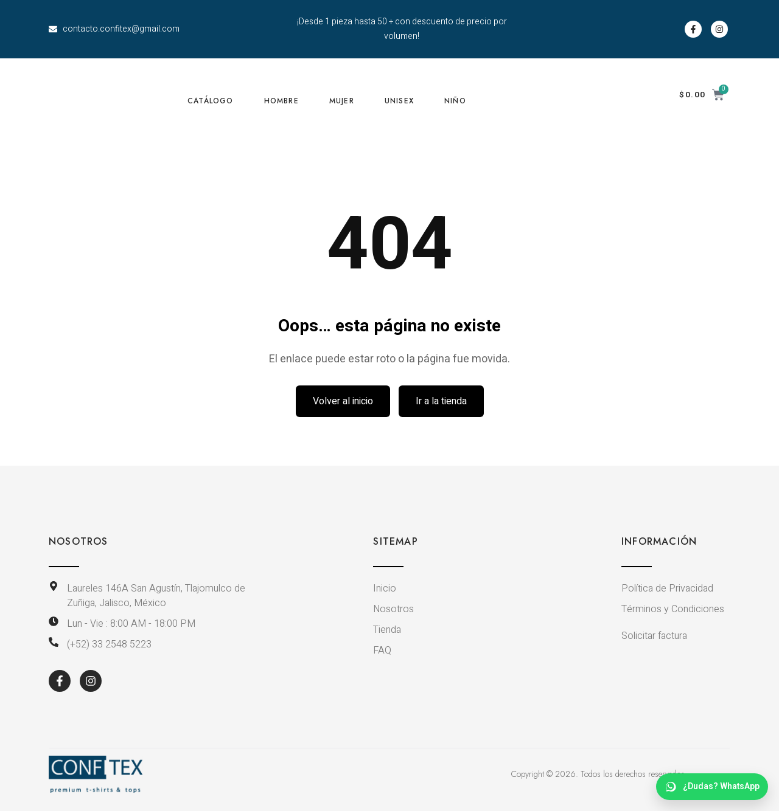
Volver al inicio (343, 401)
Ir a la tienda (441, 401)
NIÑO (455, 100)
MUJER (341, 100)
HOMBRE (281, 100)
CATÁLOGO (210, 100)
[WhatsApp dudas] (712, 786)
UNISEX (399, 100)
